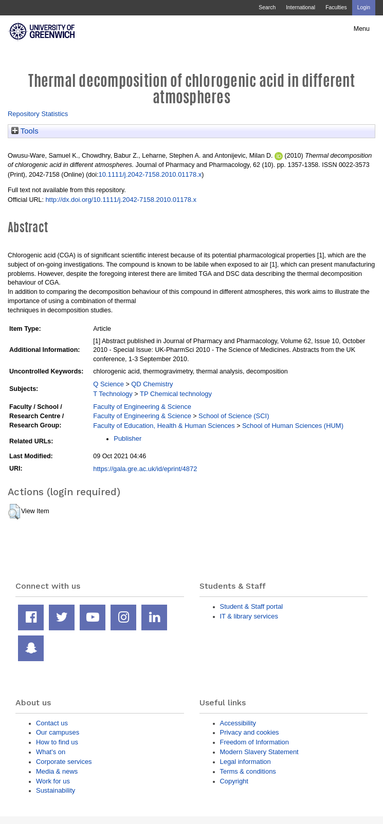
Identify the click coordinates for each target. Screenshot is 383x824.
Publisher (127, 438)
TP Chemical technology (176, 394)
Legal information (245, 761)
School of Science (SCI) (233, 416)
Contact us (52, 723)
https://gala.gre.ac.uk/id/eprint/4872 (145, 469)
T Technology (112, 394)
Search (267, 7)
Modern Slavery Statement (259, 752)
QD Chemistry (152, 384)
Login (363, 7)
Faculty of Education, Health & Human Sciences (163, 425)
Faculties (335, 7)
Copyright (234, 781)
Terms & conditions (248, 771)
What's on (50, 752)
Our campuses (57, 732)
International (300, 7)
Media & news (57, 771)
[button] (14, 511)
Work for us (53, 781)
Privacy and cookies (249, 732)
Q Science (108, 384)
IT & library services (249, 616)
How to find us (57, 742)
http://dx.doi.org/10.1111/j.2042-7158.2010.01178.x (120, 199)
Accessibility (238, 723)
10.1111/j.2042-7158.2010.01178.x (150, 174)
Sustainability (55, 790)
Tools (25, 131)
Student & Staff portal (251, 606)
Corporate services (64, 761)
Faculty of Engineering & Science (142, 406)
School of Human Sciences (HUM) (292, 425)
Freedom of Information (254, 742)
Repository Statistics (38, 114)
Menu (362, 28)
